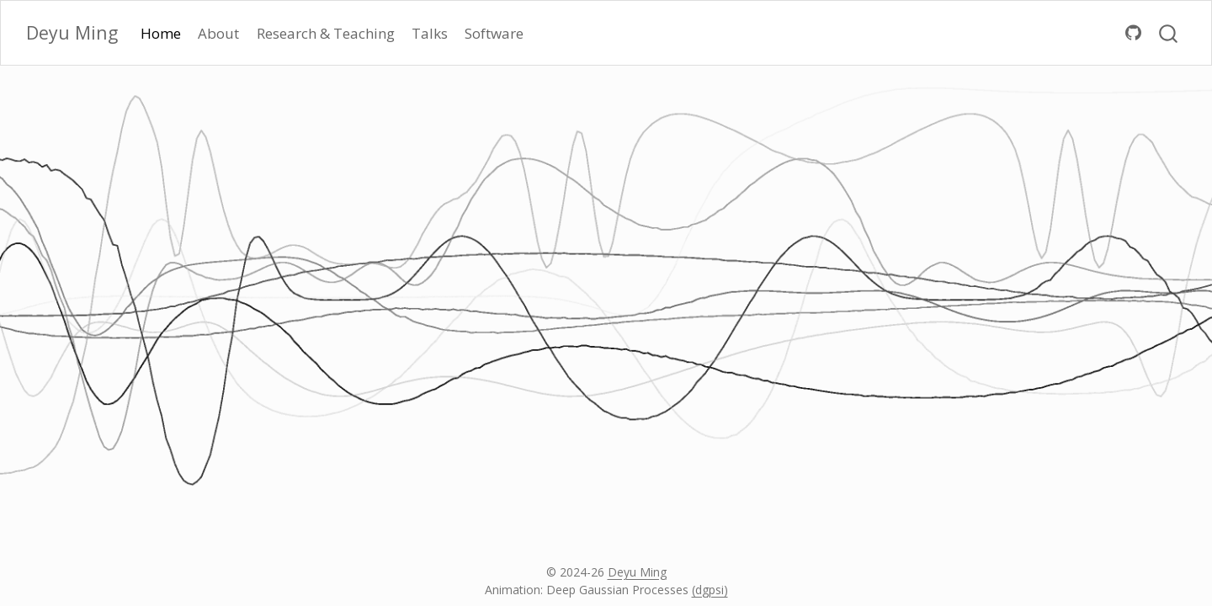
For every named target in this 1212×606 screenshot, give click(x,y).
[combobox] (1169, 32)
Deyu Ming (637, 572)
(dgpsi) (710, 590)
